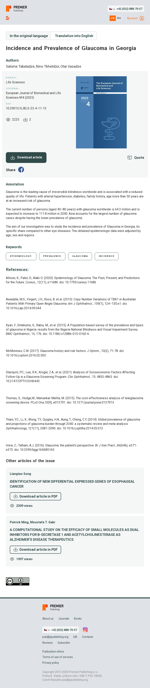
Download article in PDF (35, 496)
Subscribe (64, 642)
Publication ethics (53, 651)
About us (48, 618)
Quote (139, 157)
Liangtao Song (20, 474)
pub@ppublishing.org (55, 636)
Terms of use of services (57, 657)
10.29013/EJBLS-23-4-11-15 (26, 108)
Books (78, 618)
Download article (26, 157)
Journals (63, 618)
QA (75, 636)
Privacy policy (50, 662)
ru (119, 18)
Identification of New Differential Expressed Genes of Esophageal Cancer (72, 483)
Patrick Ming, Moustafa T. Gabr (32, 522)
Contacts (87, 636)
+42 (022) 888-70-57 (129, 8)
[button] (126, 8)
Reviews (47, 642)
